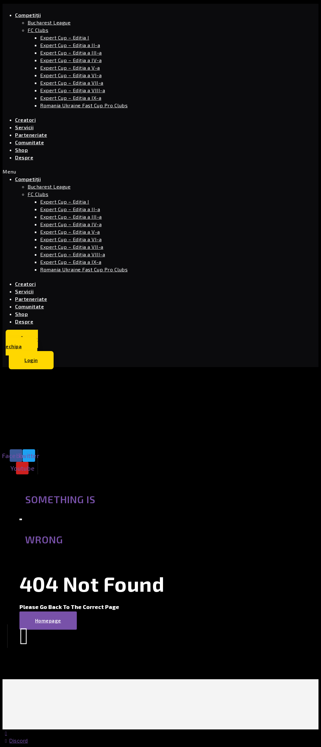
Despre (24, 157)
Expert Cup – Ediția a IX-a (70, 98)
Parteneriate (31, 135)
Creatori (25, 120)
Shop (21, 150)
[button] (106, 171)
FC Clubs (38, 30)
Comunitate (29, 142)
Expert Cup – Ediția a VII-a (71, 83)
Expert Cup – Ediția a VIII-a (72, 90)
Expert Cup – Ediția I (64, 37)
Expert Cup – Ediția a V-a (70, 68)
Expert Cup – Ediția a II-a (70, 45)
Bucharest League (49, 22)
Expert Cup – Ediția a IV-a (71, 60)
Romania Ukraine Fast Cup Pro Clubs (84, 105)
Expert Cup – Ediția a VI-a (71, 75)
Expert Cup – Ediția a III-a (71, 53)
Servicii (24, 127)
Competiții (28, 15)
